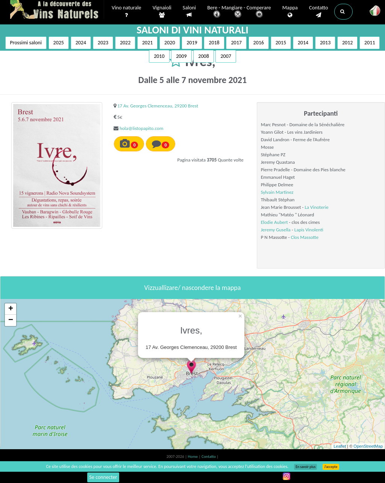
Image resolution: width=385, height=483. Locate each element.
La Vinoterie (316, 207)
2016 (258, 42)
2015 (281, 42)
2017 (236, 42)
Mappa (290, 11)
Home (193, 456)
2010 (159, 56)
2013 (325, 42)
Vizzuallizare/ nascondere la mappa (192, 288)
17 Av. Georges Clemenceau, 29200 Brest (157, 106)
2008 (203, 56)
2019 (191, 42)
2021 (147, 42)
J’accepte (330, 467)
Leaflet (339, 446)
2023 (103, 42)
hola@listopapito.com (141, 128)
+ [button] (10, 309)
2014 (303, 42)
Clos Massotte (304, 237)
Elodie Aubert (274, 222)
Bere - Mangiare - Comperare (239, 12)
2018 (214, 42)
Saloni (189, 11)
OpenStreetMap (368, 446)
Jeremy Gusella (276, 229)
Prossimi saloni (26, 42)
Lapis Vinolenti (308, 229)
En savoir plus (305, 467)
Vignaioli (162, 11)
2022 (125, 42)
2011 (369, 42)
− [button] (10, 320)
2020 (169, 42)
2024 (81, 42)
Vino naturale (126, 11)
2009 (181, 56)
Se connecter (103, 477)
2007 (225, 56)
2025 (58, 42)
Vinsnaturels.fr (57, 10)
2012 (347, 42)
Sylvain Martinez (277, 192)
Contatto (318, 11)
